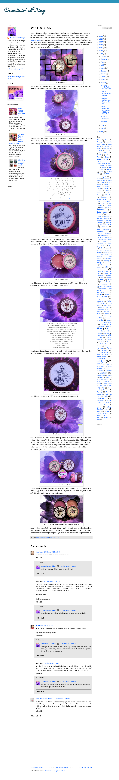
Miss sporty (107, 305)
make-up (104, 284)
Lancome (100, 271)
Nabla (99, 311)
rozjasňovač (101, 359)
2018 (101, 39)
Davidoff (99, 201)
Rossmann (101, 356)
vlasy (106, 409)
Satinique (108, 368)
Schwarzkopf (101, 375)
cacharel (106, 186)
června (103, 74)
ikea (110, 246)
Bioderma (105, 174)
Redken (99, 346)
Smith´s (107, 379)
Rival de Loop (102, 352)
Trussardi (100, 394)
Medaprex (100, 301)
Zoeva (106, 417)
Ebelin (107, 207)
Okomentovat (36, 716)
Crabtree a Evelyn (103, 199)
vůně (98, 411)
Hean (109, 239)
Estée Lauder (102, 212)
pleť (109, 339)
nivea (107, 313)
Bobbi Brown (101, 180)
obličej (101, 320)
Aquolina (107, 146)
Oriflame (102, 326)
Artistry (99, 150)
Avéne (107, 155)
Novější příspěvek (37, 767)
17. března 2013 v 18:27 (52, 663)
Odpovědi (41, 562)
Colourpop (104, 197)
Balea (107, 157)
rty (98, 364)
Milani (102, 303)
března (103, 83)
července (104, 71)
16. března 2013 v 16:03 (52, 552)
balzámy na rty (102, 159)
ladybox (99, 267)
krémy (99, 263)
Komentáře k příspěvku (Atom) (55, 771)
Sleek (107, 377)
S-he (102, 366)
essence (100, 210)
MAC (109, 280)
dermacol (107, 201)
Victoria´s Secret (102, 405)
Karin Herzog (107, 252)
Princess (109, 341)
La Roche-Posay (104, 265)
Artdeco (106, 148)
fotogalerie (100, 220)
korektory (106, 260)
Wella (107, 411)
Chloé (104, 246)
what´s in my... (102, 413)
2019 (101, 36)
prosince (104, 56)
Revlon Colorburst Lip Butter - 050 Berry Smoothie (105, 110)
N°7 (108, 309)
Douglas (108, 205)
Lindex (102, 277)
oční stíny (107, 322)
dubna (103, 80)
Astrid (104, 153)
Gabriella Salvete (105, 225)
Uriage (107, 402)
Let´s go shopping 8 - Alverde (106, 93)
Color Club (108, 195)
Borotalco (102, 182)
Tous (107, 392)
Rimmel (104, 350)
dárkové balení (35, 40)
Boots (109, 180)
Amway (99, 142)
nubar (105, 316)
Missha (101, 307)
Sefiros (101, 371)
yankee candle (102, 415)
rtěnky (100, 361)
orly (108, 326)
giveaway (100, 231)
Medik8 (109, 301)
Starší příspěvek (86, 767)
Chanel (104, 241)
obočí (108, 320)
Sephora (103, 373)
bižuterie (106, 178)
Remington (100, 348)
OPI (110, 324)
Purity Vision (104, 344)
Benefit (109, 169)
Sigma (109, 375)
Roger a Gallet (102, 354)
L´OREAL (108, 263)
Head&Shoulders (101, 239)
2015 (101, 48)
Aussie (99, 155)
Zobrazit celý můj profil (15, 69)
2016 (101, 45)
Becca (104, 167)
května (103, 77)
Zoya (98, 419)
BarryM (99, 161)
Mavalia (107, 294)
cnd (107, 193)
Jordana (99, 252)
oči (98, 322)
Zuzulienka (39, 552)
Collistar (99, 195)
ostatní (99, 329)
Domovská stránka (62, 767)
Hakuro (107, 237)
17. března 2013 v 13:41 (68, 566)
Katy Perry (104, 254)
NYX (100, 318)
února (103, 125)
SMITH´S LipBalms (105, 118)
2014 (101, 51)
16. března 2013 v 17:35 (52, 581)
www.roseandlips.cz (67, 199)
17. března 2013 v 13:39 (68, 644)
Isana (107, 248)
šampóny (106, 381)
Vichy (99, 407)
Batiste (102, 165)
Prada (102, 341)
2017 (101, 42)
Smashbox (100, 379)
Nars (98, 313)
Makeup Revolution (104, 286)
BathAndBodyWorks (103, 163)
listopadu (104, 59)
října (102, 62)
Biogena (99, 176)
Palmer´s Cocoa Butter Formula (104, 331)
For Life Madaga (103, 218)
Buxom (99, 186)
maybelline (100, 299)
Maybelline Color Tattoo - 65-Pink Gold (106, 87)
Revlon (109, 348)
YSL (98, 417)
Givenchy (99, 233)
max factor (102, 297)
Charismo (100, 244)
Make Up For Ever (105, 282)
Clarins (107, 190)
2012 (101, 132)
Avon (98, 157)
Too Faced (106, 390)
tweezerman (100, 400)
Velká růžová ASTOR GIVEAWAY (21, 112)
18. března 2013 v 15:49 (68, 681)
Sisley (101, 377)
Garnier (104, 227)
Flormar (106, 216)
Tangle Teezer (107, 383)
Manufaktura (102, 288)
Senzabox (108, 371)
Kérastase (99, 256)
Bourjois (105, 184)
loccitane (108, 277)
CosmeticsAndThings (24, 11)
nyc (110, 316)
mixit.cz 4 (104, 121)
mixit (107, 307)
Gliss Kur (102, 235)
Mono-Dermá (100, 309)
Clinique (99, 193)
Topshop (99, 392)
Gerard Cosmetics (103, 229)
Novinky (99, 316)
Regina (107, 346)
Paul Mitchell (101, 335)
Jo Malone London (103, 250)
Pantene (106, 333)
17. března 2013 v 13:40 (68, 610)
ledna (103, 128)
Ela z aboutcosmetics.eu (44, 699)
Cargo (99, 188)
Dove (101, 208)
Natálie (38, 625)
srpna (103, 68)
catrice (106, 188)
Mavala (99, 294)
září (102, 65)
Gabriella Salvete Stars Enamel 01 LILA (106, 101)
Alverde (107, 140)
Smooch (99, 381)
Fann (99, 214)
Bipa (105, 176)
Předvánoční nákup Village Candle (21, 162)
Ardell (99, 148)
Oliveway (103, 324)
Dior (103, 203)
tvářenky (100, 398)
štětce (99, 383)
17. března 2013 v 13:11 (49, 625)
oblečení (109, 318)
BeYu (101, 172)
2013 (101, 54)
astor (109, 150)
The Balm (102, 386)
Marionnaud (101, 292)
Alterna (99, 140)
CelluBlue (99, 190)
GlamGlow (108, 233)
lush (101, 280)
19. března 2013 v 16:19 (62, 699)
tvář (105, 396)
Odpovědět (39, 558)
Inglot (101, 248)
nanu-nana (106, 311)
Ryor (108, 364)
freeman (108, 223)
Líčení (109, 275)
